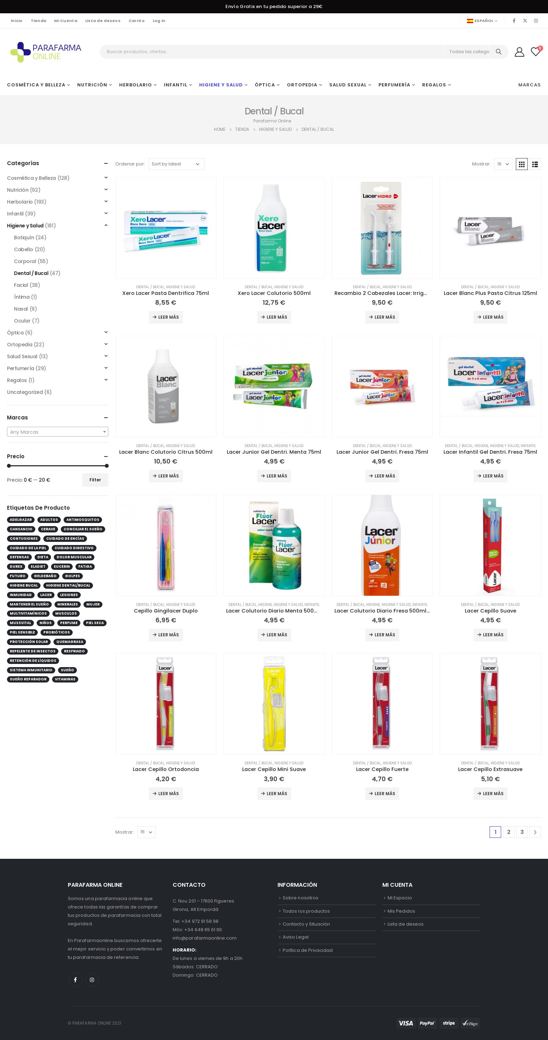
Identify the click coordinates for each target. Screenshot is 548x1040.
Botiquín (24, 237)
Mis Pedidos (401, 911)
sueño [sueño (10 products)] (67, 670)
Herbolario (135, 85)
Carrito (137, 20)
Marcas (529, 85)
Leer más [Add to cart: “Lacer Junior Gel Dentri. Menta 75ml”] (277, 476)
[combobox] (57, 432)
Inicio (17, 20)
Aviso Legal (296, 937)
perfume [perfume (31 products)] (69, 622)
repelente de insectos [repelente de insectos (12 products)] (33, 651)
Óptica (265, 85)
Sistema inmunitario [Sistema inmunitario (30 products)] (31, 670)
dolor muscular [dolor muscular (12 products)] (74, 557)
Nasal (21, 308)
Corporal (25, 261)
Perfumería (394, 85)
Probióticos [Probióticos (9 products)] (56, 632)
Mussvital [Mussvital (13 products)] (20, 622)
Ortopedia (302, 85)
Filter (95, 480)
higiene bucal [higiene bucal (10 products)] (24, 585)
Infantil (175, 85)
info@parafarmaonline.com (205, 938)
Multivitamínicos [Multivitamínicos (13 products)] (28, 613)
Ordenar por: (130, 164)
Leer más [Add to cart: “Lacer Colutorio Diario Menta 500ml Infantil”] (277, 635)
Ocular (22, 320)
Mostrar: (481, 164)
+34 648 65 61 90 (203, 929)
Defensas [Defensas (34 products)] (19, 557)
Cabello (23, 249)
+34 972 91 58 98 (199, 921)
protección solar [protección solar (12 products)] (29, 641)
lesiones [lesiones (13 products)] (69, 594)
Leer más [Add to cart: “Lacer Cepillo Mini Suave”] (277, 794)
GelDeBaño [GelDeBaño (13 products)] (45, 576)
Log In (159, 20)
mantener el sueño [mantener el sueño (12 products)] (29, 604)
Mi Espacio (400, 897)
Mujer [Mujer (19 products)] (93, 604)
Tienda (38, 20)
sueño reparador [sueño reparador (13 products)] (28, 679)
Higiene (481, 445)
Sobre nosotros (300, 897)
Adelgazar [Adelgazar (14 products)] (21, 519)
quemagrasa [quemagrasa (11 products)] (69, 641)
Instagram (92, 980)
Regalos (434, 85)
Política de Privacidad (308, 950)
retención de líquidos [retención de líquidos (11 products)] (33, 660)
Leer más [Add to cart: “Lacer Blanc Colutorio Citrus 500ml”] (168, 476)
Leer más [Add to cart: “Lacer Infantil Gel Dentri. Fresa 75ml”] (493, 476)
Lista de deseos (103, 20)
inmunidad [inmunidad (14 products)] (21, 594)
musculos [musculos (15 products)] (66, 613)
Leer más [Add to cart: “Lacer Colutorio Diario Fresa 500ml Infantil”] (385, 635)
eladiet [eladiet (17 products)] (38, 566)
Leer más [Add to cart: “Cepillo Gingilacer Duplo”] (168, 635)
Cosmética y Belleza (36, 85)
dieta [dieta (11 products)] (42, 557)
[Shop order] (176, 164)
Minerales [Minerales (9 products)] (67, 604)
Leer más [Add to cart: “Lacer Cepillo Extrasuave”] (493, 794)
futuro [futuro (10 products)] (18, 576)
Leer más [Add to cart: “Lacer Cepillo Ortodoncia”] (168, 794)
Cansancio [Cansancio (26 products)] (21, 529)
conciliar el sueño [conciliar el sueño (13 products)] (83, 529)
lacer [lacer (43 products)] (46, 594)
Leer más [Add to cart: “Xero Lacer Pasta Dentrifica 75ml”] (168, 317)
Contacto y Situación (306, 924)
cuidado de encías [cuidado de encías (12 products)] (65, 538)
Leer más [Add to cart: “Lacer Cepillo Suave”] (493, 635)
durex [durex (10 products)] (16, 566)
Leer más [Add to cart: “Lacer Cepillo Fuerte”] (385, 794)
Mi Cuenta (65, 20)
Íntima (21, 296)
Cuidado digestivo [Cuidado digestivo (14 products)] (74, 548)
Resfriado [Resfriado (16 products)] (74, 651)
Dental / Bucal (150, 287)
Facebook (75, 980)
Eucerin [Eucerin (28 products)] (62, 566)
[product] (166, 227)
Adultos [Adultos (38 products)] (49, 519)
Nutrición (92, 85)
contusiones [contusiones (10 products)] (24, 538)
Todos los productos (306, 911)
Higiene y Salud (221, 85)
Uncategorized (25, 392)
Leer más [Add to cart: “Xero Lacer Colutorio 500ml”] (277, 317)
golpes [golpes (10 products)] (72, 576)
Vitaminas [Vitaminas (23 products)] (65, 679)
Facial (21, 285)
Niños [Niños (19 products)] (45, 622)
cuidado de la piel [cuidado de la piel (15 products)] (28, 548)
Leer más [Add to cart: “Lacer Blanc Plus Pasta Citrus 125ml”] (493, 317)
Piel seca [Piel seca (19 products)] (95, 622)
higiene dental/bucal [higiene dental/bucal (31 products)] (68, 585)
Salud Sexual (348, 85)
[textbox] (57, 432)
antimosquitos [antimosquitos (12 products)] (82, 519)
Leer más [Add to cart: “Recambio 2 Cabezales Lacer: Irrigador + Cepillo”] (385, 317)
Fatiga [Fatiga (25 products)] (85, 566)
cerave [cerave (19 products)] (48, 529)
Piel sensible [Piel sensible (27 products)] (22, 632)
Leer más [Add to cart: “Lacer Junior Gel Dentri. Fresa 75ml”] (385, 476)
